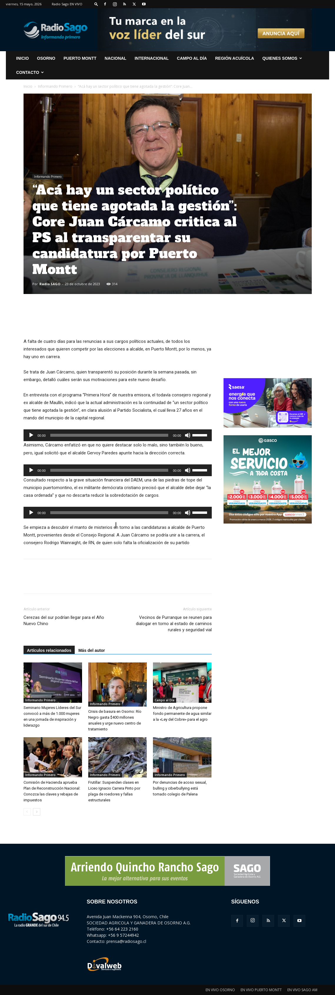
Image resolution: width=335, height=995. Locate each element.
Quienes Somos (282, 58)
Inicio (28, 86)
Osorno (46, 58)
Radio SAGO (49, 284)
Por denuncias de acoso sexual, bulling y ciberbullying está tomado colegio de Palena (180, 788)
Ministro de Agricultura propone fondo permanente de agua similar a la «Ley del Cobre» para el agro (182, 713)
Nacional (115, 58)
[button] (96, 4)
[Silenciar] (188, 435)
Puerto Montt (80, 58)
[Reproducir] (31, 435)
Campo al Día (192, 58)
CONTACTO (30, 72)
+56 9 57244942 (123, 935)
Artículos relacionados (49, 650)
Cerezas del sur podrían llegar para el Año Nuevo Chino (64, 620)
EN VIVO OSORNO (220, 989)
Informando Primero (55, 86)
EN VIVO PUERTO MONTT (261, 989)
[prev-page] (27, 811)
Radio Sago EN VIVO (67, 4)
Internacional (152, 58)
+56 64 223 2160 (122, 929)
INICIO (22, 58)
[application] (118, 435)
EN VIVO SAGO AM (302, 989)
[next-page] (36, 811)
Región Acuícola (234, 58)
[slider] (109, 435)
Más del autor (91, 650)
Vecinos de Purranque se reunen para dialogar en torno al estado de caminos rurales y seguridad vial (174, 623)
